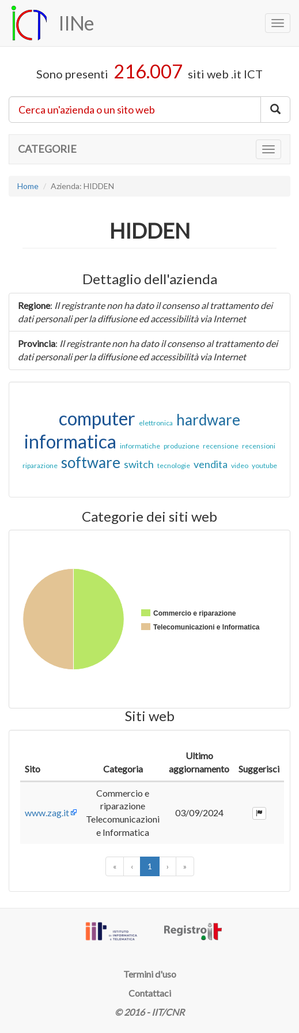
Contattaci (149, 992)
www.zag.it (47, 812)
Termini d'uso (149, 973)
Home (28, 186)
